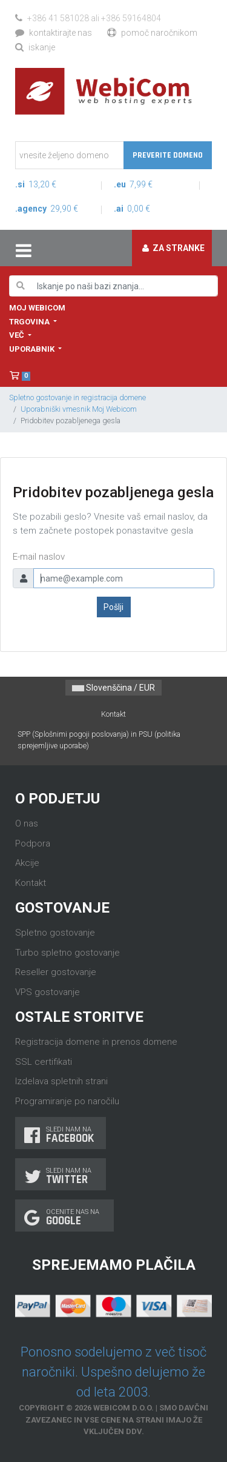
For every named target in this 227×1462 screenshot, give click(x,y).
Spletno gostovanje (55, 932)
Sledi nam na (60, 1134)
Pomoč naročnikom (152, 33)
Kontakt (113, 714)
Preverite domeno (168, 155)
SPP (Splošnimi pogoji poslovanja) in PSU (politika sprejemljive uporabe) (99, 739)
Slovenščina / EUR (113, 687)
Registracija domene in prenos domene (96, 1041)
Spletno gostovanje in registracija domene (77, 397)
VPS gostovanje (47, 992)
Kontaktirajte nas (53, 33)
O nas (26, 823)
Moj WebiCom (37, 307)
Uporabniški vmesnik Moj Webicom (79, 409)
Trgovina (30, 321)
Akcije (27, 862)
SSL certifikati (43, 1061)
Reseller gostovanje (55, 972)
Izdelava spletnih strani (61, 1081)
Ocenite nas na (64, 1217)
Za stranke (173, 248)
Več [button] (17, 335)
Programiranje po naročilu (67, 1101)
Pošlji (113, 607)
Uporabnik (32, 349)
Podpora (32, 843)
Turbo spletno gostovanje (67, 952)
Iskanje (35, 47)
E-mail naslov (39, 556)
